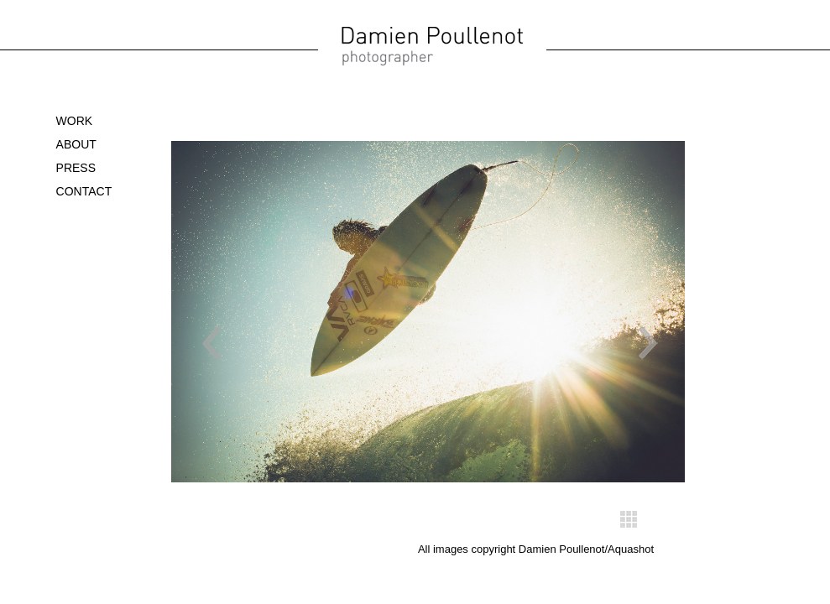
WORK (74, 121)
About (76, 144)
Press (76, 167)
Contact (84, 191)
